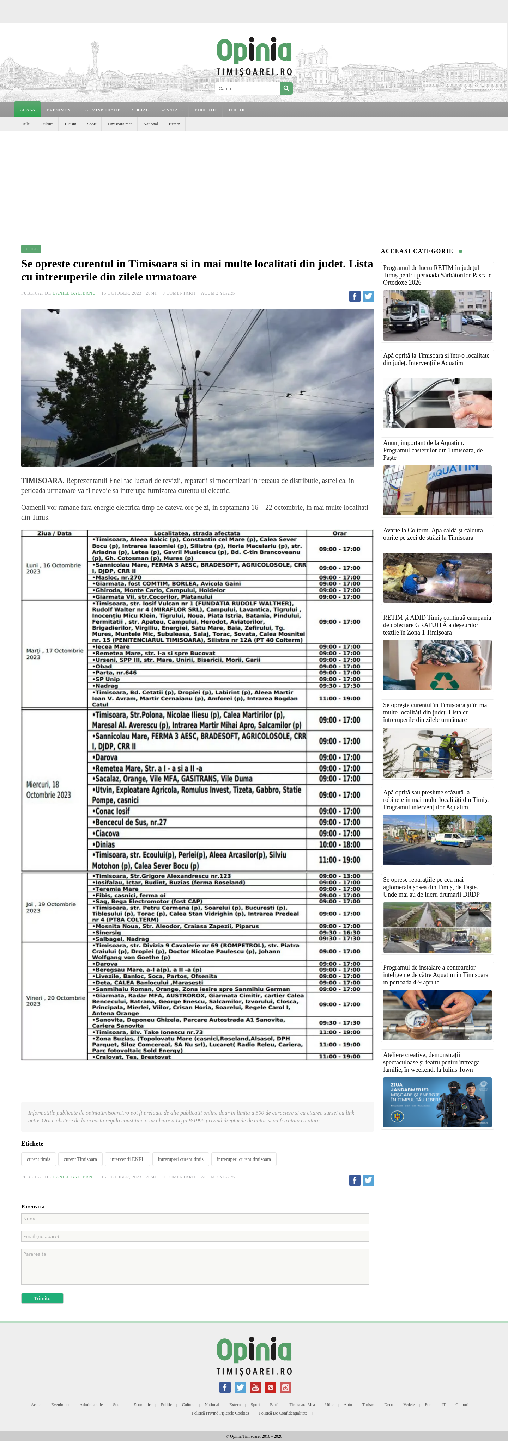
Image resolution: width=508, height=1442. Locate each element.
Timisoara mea (119, 124)
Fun (428, 1404)
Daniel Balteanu (74, 293)
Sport (91, 124)
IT (444, 1404)
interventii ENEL (127, 1159)
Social (118, 1404)
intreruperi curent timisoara (244, 1159)
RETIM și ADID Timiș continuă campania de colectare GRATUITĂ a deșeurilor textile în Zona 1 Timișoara (437, 625)
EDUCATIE (206, 109)
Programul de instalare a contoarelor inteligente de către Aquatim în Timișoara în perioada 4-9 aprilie (435, 975)
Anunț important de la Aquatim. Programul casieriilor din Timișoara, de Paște (433, 450)
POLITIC (237, 109)
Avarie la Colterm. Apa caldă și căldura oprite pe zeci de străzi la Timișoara (433, 534)
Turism (70, 124)
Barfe (274, 1404)
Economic (142, 1404)
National (150, 124)
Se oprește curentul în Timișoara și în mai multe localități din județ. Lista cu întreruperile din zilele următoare (436, 712)
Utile (25, 124)
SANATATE (171, 109)
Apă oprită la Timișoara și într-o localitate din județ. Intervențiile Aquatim (436, 359)
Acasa (27, 109)
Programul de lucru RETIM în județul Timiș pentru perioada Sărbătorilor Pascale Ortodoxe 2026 (437, 275)
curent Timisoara (80, 1159)
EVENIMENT (60, 109)
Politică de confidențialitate (283, 1413)
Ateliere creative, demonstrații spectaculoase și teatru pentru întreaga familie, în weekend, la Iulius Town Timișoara (431, 1066)
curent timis (38, 1159)
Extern (174, 124)
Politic (166, 1404)
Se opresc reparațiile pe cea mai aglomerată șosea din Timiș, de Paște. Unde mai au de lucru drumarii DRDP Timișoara (431, 890)
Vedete (409, 1404)
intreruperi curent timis (181, 1159)
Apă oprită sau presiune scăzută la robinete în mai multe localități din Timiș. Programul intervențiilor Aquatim (436, 800)
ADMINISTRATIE (102, 109)
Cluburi (461, 1404)
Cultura (47, 124)
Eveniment (60, 1404)
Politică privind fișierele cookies (220, 1413)
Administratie (91, 1404)
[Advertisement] (254, 184)
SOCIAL (140, 109)
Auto (348, 1404)
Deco (388, 1404)
